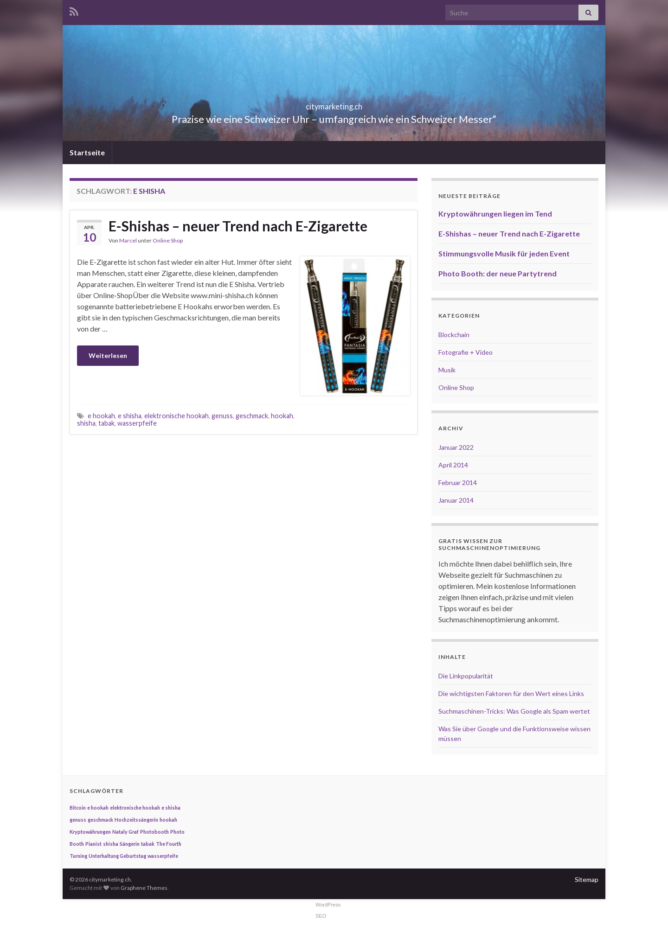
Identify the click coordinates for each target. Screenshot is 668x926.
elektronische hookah (176, 416)
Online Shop (168, 240)
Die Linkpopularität (465, 676)
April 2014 (453, 465)
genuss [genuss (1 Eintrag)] (78, 820)
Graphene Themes (144, 887)
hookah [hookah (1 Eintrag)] (168, 820)
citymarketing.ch (334, 104)
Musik (447, 370)
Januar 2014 (456, 500)
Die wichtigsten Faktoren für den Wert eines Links (511, 693)
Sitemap (586, 879)
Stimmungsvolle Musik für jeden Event (504, 253)
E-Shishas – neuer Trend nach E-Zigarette (238, 225)
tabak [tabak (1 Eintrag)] (147, 844)
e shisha (129, 416)
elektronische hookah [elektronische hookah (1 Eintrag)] (135, 808)
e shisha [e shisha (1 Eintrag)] (170, 808)
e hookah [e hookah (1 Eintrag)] (98, 808)
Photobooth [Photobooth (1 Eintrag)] (154, 832)
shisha (86, 423)
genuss (222, 416)
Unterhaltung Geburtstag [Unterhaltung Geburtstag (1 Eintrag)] (117, 856)
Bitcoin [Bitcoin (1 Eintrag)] (78, 808)
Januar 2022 (456, 447)
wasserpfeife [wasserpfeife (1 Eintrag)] (163, 856)
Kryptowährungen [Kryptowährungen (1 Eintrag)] (90, 832)
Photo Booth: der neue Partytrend (497, 273)
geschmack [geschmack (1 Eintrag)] (100, 820)
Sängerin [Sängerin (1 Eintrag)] (130, 844)
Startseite (87, 152)
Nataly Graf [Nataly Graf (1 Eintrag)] (125, 832)
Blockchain (453, 334)
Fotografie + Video (465, 352)
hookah (282, 416)
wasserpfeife (137, 423)
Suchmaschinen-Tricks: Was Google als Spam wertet (514, 711)
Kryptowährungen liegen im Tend (495, 213)
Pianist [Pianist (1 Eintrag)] (93, 844)
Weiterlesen (108, 355)
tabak (106, 423)
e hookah (101, 416)
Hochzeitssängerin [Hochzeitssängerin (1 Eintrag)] (136, 820)
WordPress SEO (327, 910)
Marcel (128, 240)
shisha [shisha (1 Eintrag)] (110, 844)
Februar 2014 (457, 482)
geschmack (252, 416)
